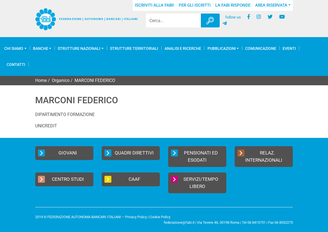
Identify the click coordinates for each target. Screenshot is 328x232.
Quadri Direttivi (129, 152)
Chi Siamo (13, 48)
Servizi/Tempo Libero (194, 182)
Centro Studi (61, 179)
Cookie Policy (159, 217)
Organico (61, 80)
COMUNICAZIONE (260, 48)
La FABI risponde (232, 5)
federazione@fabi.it (179, 222)
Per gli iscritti (195, 5)
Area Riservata (271, 5)
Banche (40, 48)
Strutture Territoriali (134, 48)
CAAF (122, 179)
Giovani (57, 152)
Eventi (289, 48)
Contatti (16, 64)
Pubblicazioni (221, 48)
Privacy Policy (136, 217)
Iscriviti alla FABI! (154, 5)
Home (41, 80)
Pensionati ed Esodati (194, 156)
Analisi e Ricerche (183, 48)
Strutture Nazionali (79, 48)
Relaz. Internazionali (259, 156)
